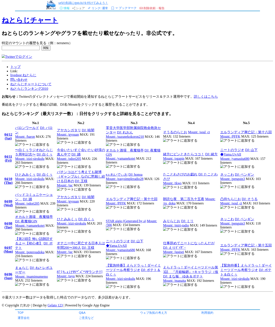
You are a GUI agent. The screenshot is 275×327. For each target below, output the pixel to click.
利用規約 (207, 312)
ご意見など (86, 318)
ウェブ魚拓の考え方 (153, 312)
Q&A (82, 312)
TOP (21, 312)
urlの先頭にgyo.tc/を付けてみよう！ (83, 3)
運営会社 (24, 318)
